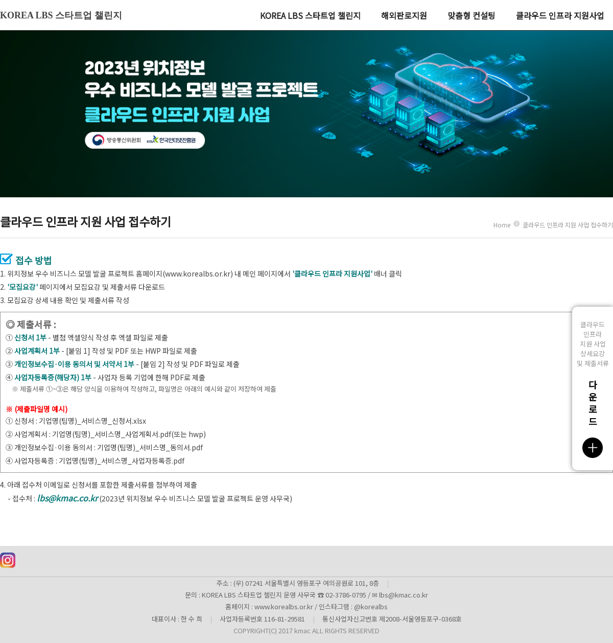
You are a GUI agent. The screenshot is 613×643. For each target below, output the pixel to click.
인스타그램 (7, 560)
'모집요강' (22, 287)
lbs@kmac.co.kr (67, 498)
